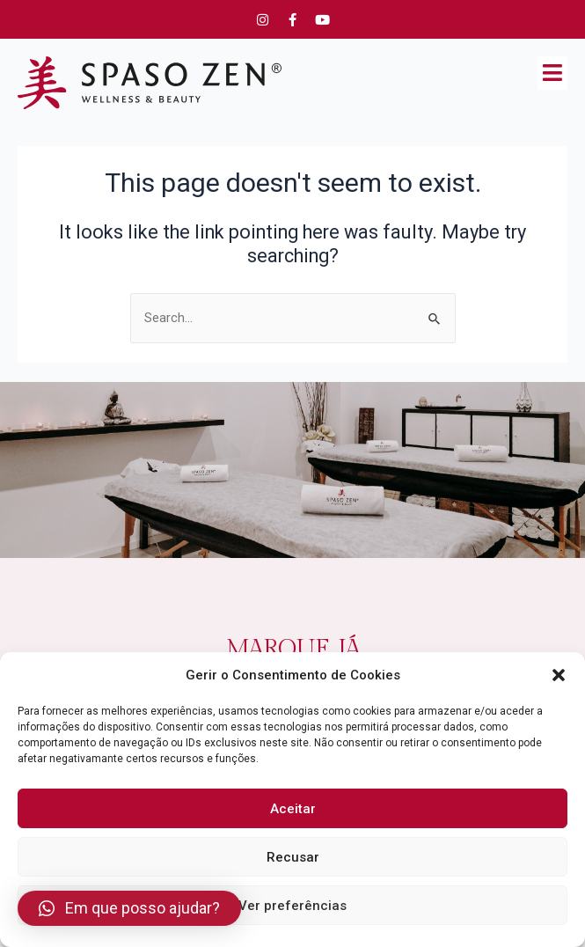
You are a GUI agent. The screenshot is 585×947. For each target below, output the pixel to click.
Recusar (293, 857)
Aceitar (293, 809)
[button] (558, 675)
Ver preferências (292, 906)
